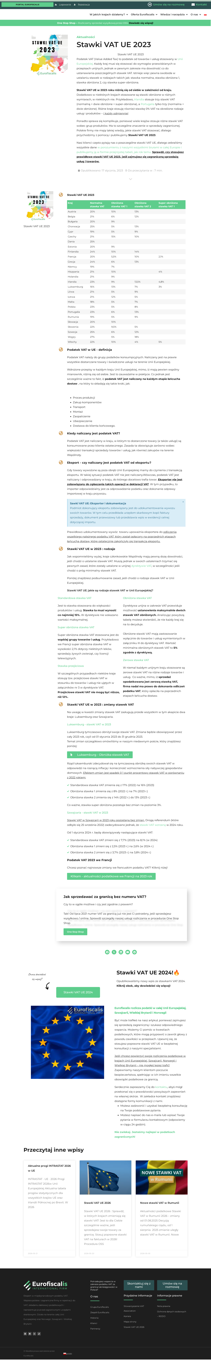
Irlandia (139, 99)
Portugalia (148, 104)
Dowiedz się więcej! (140, 23)
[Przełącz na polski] (68, 1355)
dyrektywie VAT (141, 566)
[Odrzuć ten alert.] (182, 502)
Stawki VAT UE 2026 (97, 1202)
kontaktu (161, 1087)
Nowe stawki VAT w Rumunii (159, 1202)
